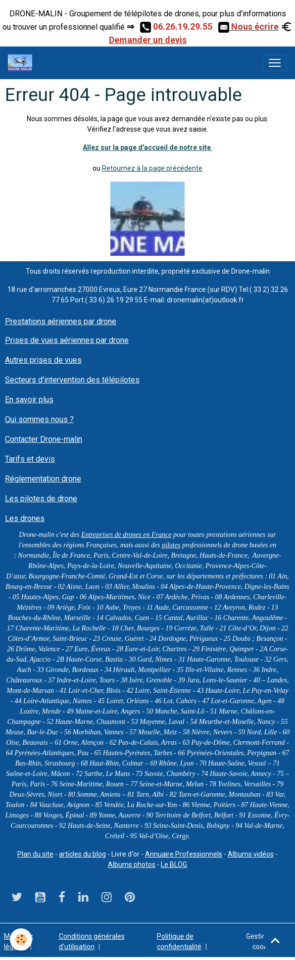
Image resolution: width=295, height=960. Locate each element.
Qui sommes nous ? (39, 419)
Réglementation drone (43, 478)
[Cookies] (21, 939)
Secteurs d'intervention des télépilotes (72, 379)
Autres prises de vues (43, 360)
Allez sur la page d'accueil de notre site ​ (147, 147)
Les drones (25, 518)
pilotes (171, 545)
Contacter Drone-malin (43, 439)
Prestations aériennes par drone (60, 321)
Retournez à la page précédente (152, 168)
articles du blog (82, 854)
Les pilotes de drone (41, 498)
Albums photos (131, 864)
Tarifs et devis (30, 459)
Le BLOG (174, 864)
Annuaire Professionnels (183, 854)
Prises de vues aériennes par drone (67, 340)
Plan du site (35, 854)
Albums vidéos (251, 854)
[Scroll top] (275, 940)
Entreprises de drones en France (126, 534)
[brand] (22, 62)
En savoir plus (29, 399)
